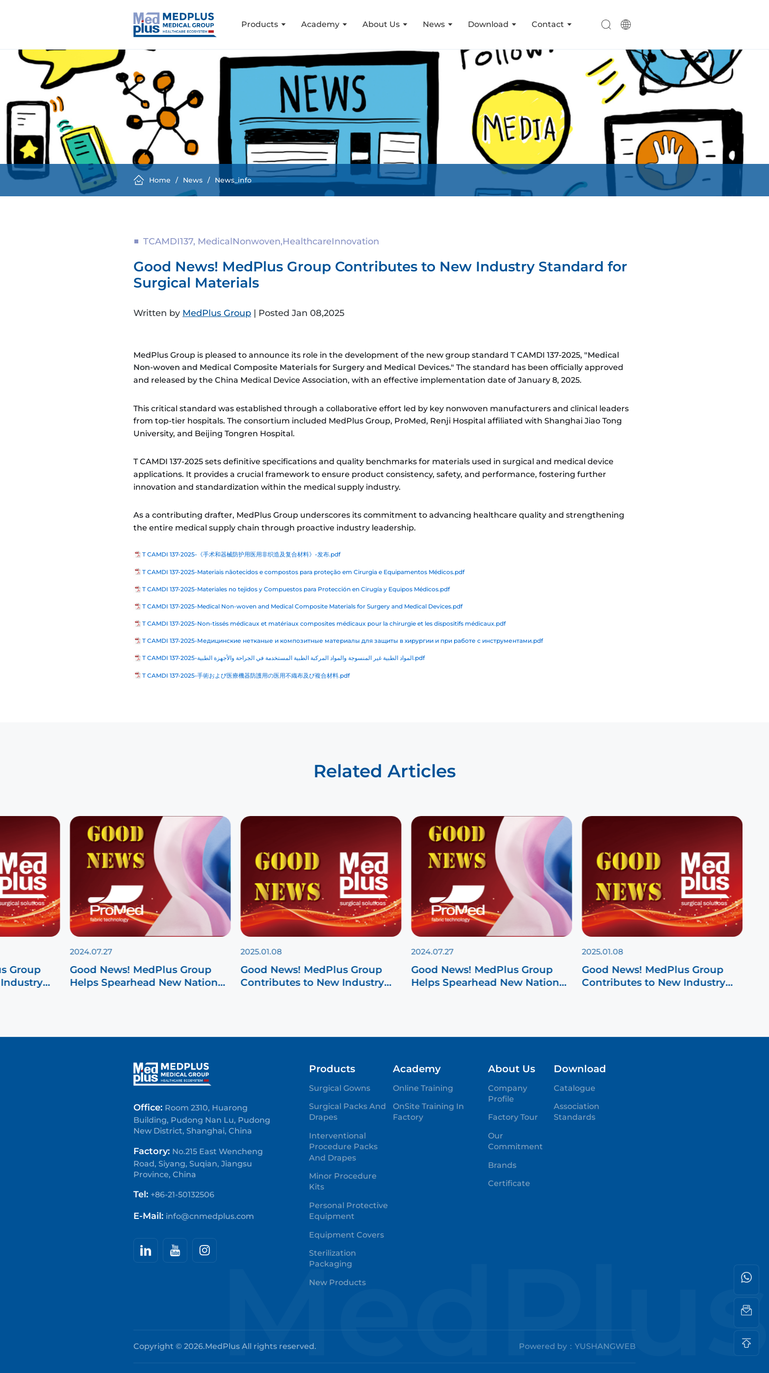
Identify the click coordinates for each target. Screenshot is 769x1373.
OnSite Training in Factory (428, 1112)
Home (152, 180)
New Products (337, 1282)
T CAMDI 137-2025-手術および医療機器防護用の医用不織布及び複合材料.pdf (246, 675)
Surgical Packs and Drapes (347, 1112)
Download (492, 24)
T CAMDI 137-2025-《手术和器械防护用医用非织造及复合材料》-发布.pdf (241, 554)
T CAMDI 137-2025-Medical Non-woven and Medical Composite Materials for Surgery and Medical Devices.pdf (302, 606)
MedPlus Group (216, 317)
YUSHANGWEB (605, 1346)
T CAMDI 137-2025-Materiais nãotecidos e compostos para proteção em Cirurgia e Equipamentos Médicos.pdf (303, 572)
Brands (502, 1165)
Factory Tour (513, 1117)
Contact (552, 24)
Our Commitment (515, 1141)
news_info (233, 180)
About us (385, 24)
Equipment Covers (346, 1235)
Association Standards (576, 1112)
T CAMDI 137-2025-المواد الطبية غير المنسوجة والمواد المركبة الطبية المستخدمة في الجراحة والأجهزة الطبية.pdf (283, 657)
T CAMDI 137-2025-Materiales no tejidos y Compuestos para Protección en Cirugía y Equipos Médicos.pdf (296, 589)
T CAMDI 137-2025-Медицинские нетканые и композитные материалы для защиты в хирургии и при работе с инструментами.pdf (342, 640)
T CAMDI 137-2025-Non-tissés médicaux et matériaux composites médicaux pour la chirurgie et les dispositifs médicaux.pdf (324, 623)
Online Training (423, 1088)
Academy (324, 24)
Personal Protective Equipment (348, 1211)
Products (263, 24)
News (438, 24)
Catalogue (574, 1088)
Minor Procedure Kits (343, 1181)
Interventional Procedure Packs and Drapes (343, 1146)
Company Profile (507, 1093)
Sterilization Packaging (332, 1258)
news (193, 180)
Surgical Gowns (339, 1088)
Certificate (509, 1183)
